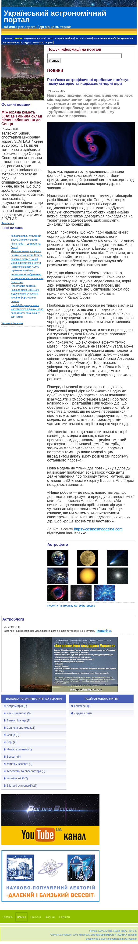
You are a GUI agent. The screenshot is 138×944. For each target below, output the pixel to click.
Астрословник (83, 38)
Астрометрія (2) (17, 706)
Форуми (50, 917)
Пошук (54, 60)
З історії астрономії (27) (22, 785)
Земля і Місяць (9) (18, 720)
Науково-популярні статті (38, 38)
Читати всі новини (12, 323)
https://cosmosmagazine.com (98, 529)
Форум (49, 42)
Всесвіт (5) (14, 756)
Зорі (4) (11, 742)
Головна (7, 38)
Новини (18, 38)
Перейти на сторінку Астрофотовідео (71, 605)
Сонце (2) (13, 735)
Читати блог (103, 630)
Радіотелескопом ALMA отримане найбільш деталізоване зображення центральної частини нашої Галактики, (27, 274)
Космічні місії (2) (17, 778)
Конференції (82, 706)
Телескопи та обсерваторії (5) (26, 771)
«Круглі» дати (83, 713)
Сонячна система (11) (21, 727)
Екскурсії (26, 42)
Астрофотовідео (64, 38)
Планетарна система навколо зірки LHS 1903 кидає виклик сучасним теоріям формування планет (25, 293)
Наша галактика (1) (19, 749)
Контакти (38, 42)
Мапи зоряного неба (105, 38)
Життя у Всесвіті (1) (19, 764)
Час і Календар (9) (19, 713)
